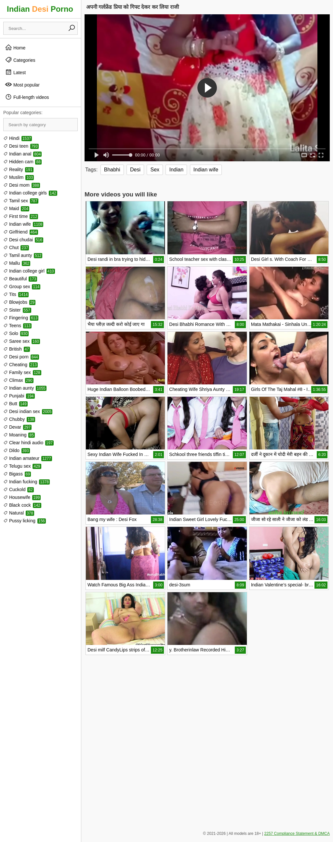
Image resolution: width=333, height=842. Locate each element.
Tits (16, 294)
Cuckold (18, 489)
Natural (18, 512)
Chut (16, 247)
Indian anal (22, 153)
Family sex (22, 372)
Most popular (22, 84)
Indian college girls (30, 192)
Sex (154, 169)
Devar (17, 427)
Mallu (16, 263)
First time (20, 216)
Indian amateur (27, 458)
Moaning (19, 434)
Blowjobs (19, 302)
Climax (18, 380)
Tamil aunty (22, 255)
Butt (15, 403)
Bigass (17, 473)
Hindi (17, 138)
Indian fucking (26, 481)
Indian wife (23, 224)
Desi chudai (23, 239)
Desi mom (21, 185)
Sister (17, 310)
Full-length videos (27, 96)
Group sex (21, 286)
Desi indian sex (27, 411)
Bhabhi (112, 169)
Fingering (20, 317)
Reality (18, 169)
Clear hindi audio (28, 442)
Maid (16, 208)
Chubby (19, 419)
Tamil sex (20, 200)
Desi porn (21, 356)
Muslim (18, 177)
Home (15, 47)
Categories (20, 59)
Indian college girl (29, 271)
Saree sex (21, 341)
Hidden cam (22, 161)
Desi (135, 169)
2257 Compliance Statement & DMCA (297, 833)
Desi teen (21, 146)
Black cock (22, 505)
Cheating (20, 364)
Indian (176, 169)
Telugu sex (22, 466)
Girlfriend (20, 231)
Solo (16, 333)
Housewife (22, 497)
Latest (15, 72)
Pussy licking (24, 520)
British (16, 349)
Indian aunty (25, 388)
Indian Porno (40, 9)
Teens (17, 325)
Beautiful (20, 278)
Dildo (16, 450)
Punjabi (19, 395)
